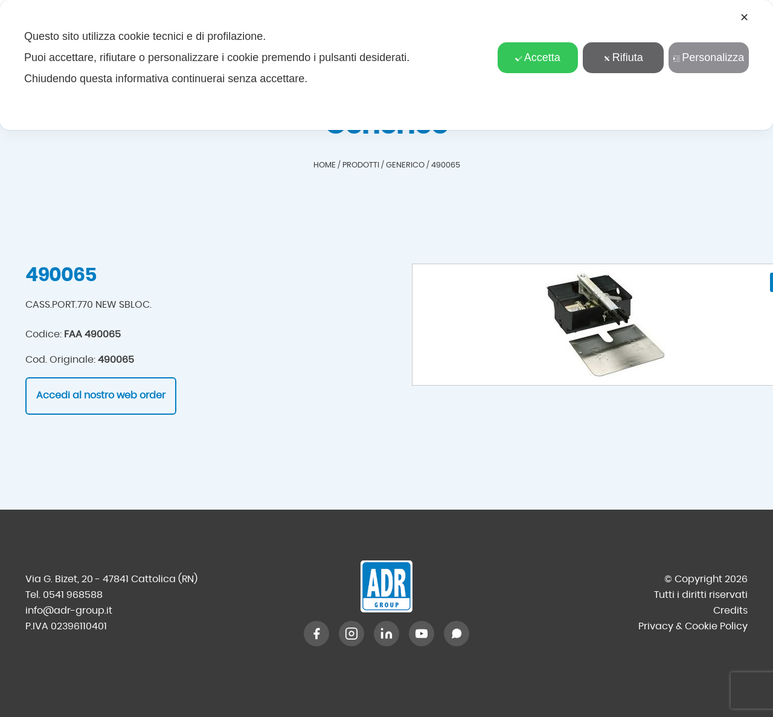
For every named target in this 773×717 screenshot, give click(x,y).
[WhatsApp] (456, 633)
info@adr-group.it (68, 610)
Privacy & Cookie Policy (693, 626)
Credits (730, 610)
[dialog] (386, 65)
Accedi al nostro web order (100, 395)
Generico (405, 165)
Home (324, 165)
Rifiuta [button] (623, 57)
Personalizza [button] (708, 57)
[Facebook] (316, 633)
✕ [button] (744, 17)
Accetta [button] (537, 57)
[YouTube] (421, 633)
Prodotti (360, 165)
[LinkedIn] (386, 633)
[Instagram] (351, 633)
